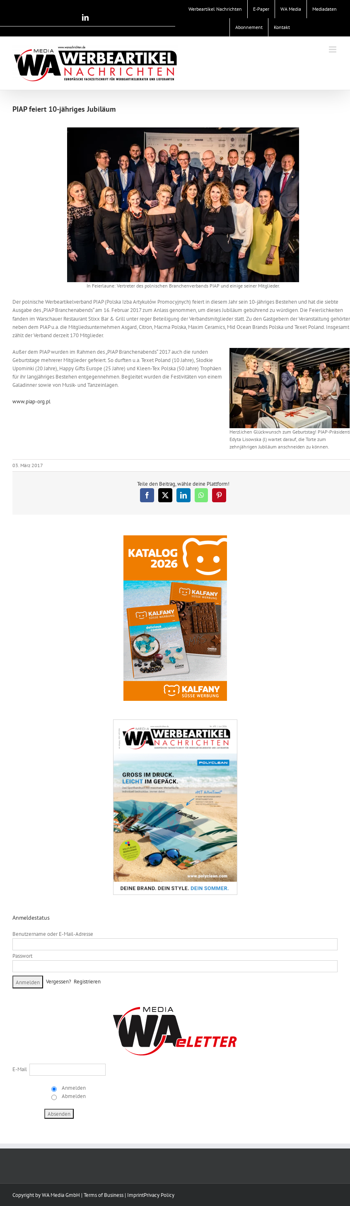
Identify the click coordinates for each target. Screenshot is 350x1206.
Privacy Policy (159, 1195)
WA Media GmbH (61, 1195)
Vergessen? (58, 981)
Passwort (22, 955)
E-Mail (19, 1069)
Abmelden (73, 1096)
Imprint (135, 1195)
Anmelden (73, 1087)
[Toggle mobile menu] (333, 49)
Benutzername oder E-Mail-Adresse (52, 933)
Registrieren (87, 981)
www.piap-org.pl (31, 401)
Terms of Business (103, 1195)
